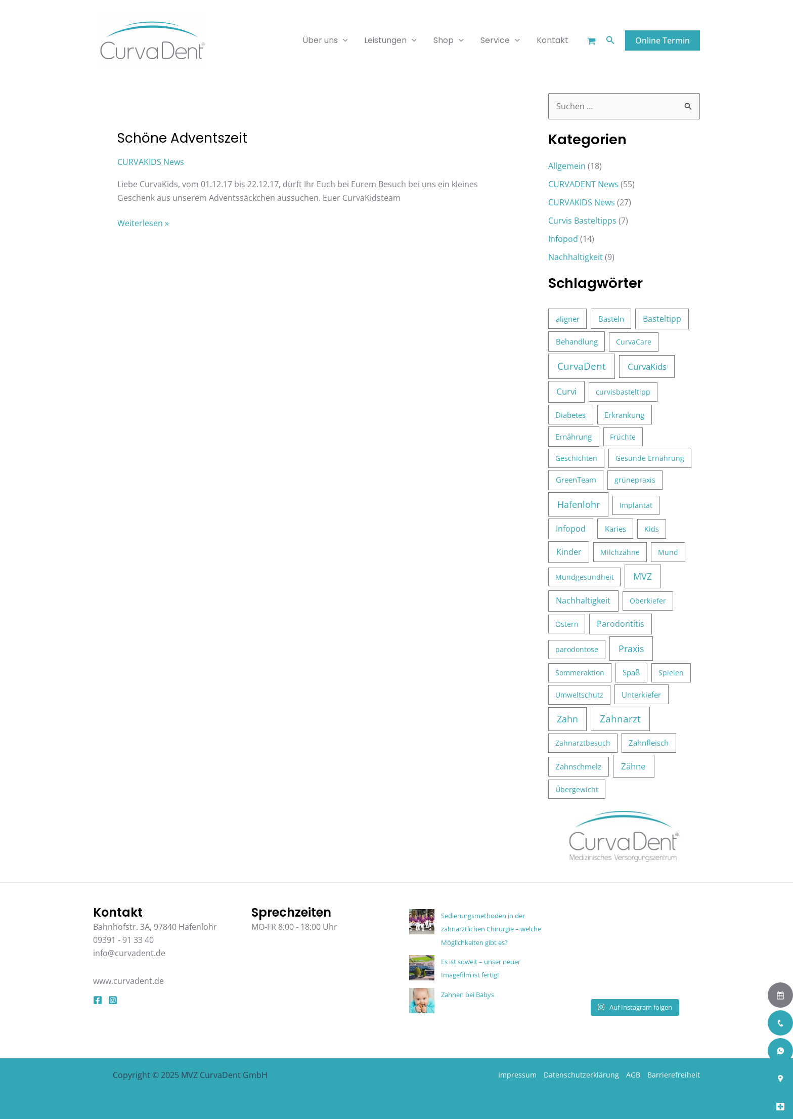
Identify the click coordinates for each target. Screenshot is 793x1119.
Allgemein (567, 165)
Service (501, 40)
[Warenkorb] (591, 41)
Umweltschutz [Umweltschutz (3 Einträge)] (579, 695)
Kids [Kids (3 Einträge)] (651, 529)
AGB (633, 1075)
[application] (345, 40)
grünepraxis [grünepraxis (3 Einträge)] (634, 480)
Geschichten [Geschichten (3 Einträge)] (576, 458)
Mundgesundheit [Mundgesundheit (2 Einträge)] (584, 577)
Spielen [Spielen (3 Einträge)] (671, 672)
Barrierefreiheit (673, 1075)
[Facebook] (97, 1000)
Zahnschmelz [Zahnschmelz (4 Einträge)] (578, 766)
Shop (450, 40)
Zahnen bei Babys (467, 994)
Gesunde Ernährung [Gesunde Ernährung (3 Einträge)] (649, 458)
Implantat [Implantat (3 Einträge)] (636, 505)
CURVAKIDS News (150, 161)
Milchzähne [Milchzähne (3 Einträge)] (620, 552)
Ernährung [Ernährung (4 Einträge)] (573, 437)
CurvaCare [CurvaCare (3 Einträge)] (633, 342)
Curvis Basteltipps (582, 220)
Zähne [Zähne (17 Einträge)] (633, 766)
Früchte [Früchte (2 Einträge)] (623, 437)
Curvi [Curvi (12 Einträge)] (566, 391)
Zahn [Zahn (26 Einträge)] (567, 719)
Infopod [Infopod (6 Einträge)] (571, 528)
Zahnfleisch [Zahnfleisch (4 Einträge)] (649, 743)
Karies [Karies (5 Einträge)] (615, 529)
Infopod (563, 238)
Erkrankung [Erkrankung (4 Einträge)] (624, 415)
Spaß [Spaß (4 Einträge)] (631, 672)
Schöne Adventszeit (182, 138)
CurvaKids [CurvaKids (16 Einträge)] (647, 366)
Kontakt (553, 40)
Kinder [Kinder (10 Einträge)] (569, 551)
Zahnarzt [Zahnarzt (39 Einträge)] (620, 718)
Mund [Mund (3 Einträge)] (668, 552)
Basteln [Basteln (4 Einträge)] (611, 319)
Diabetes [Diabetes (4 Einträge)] (570, 415)
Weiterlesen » (143, 223)
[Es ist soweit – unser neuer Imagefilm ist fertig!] (421, 967)
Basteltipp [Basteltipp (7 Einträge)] (662, 318)
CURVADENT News (583, 184)
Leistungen (393, 40)
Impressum (517, 1075)
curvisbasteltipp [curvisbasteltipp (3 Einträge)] (623, 392)
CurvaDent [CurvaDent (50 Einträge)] (581, 366)
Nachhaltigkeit (575, 257)
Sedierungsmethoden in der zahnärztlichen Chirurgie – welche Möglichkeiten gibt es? (491, 929)
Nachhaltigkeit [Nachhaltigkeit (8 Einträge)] (583, 600)
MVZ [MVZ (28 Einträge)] (642, 576)
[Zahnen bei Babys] (421, 1000)
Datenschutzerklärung (581, 1075)
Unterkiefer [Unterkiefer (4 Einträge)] (641, 695)
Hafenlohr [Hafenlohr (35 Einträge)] (578, 504)
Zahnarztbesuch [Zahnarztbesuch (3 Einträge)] (582, 743)
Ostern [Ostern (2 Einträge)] (567, 624)
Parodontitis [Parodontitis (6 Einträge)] (620, 623)
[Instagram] (112, 1000)
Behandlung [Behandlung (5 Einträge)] (577, 341)
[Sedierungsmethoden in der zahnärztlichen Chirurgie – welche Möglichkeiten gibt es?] (421, 921)
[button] (610, 40)
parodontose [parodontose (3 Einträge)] (576, 649)
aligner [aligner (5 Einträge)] (568, 319)
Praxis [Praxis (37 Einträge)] (631, 648)
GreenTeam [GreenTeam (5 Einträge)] (576, 480)
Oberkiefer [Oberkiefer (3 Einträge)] (648, 601)
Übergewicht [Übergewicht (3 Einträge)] (576, 789)
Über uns (327, 40)
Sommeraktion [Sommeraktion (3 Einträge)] (579, 672)
